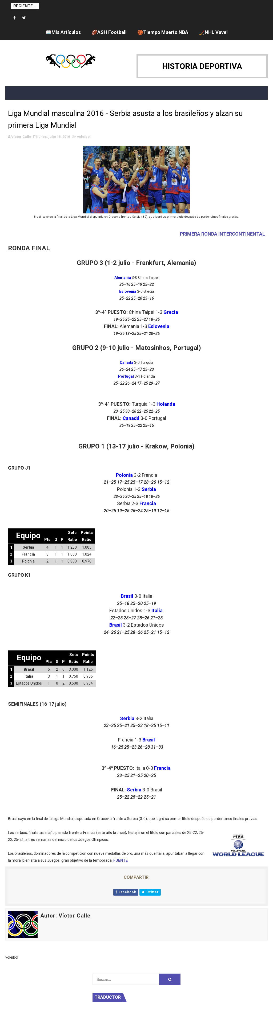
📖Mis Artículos (63, 32)
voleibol (84, 137)
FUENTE (120, 860)
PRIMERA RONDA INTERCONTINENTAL (222, 234)
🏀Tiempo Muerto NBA (162, 32)
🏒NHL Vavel (213, 32)
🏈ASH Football (109, 32)
